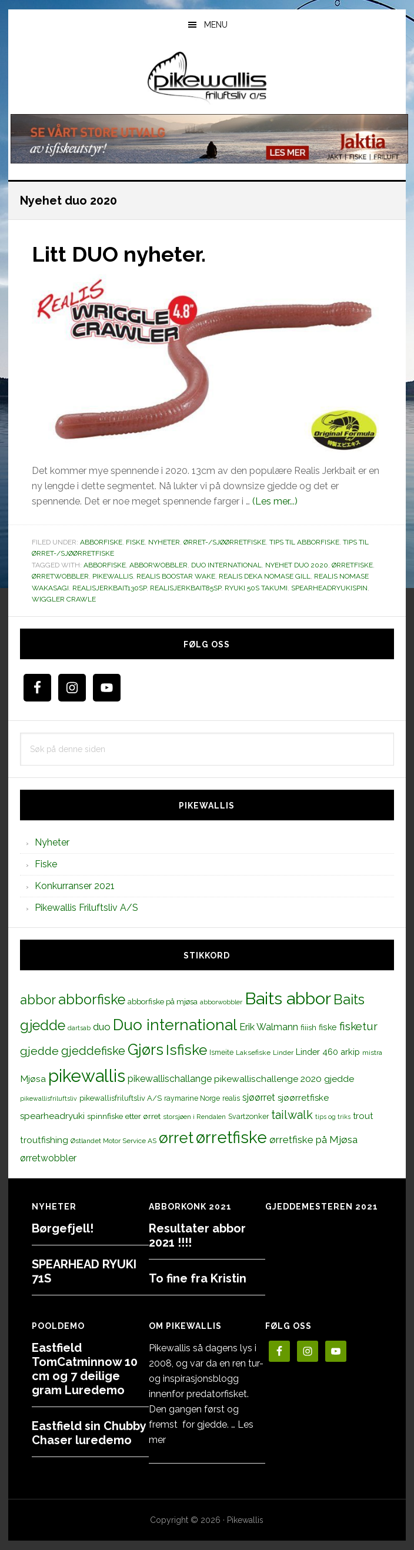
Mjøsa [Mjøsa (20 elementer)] (33, 1078)
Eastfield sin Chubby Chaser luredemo (89, 1433)
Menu (216, 24)
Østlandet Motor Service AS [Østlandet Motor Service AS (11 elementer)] (113, 1141)
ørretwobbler (60, 576)
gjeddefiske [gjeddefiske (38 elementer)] (93, 1051)
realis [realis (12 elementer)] (231, 1098)
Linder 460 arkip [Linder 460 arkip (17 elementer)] (328, 1052)
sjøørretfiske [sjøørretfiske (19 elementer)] (303, 1098)
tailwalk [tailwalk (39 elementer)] (292, 1115)
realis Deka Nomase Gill (264, 576)
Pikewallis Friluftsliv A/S (86, 907)
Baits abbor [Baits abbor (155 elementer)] (288, 998)
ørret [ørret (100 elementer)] (176, 1138)
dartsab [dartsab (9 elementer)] (79, 1027)
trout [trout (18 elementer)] (363, 1116)
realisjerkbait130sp (109, 588)
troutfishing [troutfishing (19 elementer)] (44, 1140)
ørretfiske (352, 565)
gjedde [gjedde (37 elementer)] (39, 1051)
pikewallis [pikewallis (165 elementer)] (86, 1075)
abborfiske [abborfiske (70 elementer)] (91, 999)
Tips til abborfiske (304, 542)
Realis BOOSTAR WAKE (175, 576)
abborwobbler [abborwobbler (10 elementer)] (221, 1002)
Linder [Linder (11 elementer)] (283, 1052)
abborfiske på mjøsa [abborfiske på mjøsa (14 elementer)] (163, 1001)
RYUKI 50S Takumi (256, 588)
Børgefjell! (63, 1228)
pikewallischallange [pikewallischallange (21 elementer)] (170, 1078)
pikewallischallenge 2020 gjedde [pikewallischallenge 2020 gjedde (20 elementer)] (284, 1078)
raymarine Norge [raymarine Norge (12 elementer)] (192, 1098)
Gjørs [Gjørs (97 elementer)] (145, 1049)
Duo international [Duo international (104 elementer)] (175, 1024)
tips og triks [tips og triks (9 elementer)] (332, 1116)
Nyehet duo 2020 (296, 565)
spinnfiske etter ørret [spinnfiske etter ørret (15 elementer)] (124, 1116)
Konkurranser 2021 (75, 885)
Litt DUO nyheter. (119, 254)
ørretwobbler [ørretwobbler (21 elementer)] (48, 1158)
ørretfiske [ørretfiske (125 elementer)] (231, 1137)
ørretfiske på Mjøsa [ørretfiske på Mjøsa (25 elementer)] (313, 1139)
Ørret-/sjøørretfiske (224, 542)
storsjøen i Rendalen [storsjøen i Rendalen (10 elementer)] (194, 1117)
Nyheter (164, 542)
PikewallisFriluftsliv (207, 78)
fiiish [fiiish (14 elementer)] (308, 1027)
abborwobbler (158, 565)
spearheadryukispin (329, 588)
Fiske (135, 542)
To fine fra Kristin (197, 1278)
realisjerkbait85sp (185, 588)
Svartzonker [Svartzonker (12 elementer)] (248, 1116)
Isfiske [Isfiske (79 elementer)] (186, 1049)
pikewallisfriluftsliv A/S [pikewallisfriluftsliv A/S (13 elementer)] (120, 1098)
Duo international (226, 565)
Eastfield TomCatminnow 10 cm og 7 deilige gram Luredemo (85, 1369)
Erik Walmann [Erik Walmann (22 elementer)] (268, 1027)
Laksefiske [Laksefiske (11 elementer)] (253, 1052)
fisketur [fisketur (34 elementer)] (358, 1026)
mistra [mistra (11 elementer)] (372, 1052)
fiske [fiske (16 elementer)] (328, 1027)
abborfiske (105, 565)
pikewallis (112, 576)
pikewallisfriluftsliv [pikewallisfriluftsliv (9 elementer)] (48, 1098)
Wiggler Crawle (64, 599)
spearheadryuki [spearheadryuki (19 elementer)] (52, 1116)
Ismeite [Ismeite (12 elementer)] (221, 1052)
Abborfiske (101, 542)
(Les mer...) (275, 501)
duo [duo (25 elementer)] (102, 1027)
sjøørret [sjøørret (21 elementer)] (258, 1097)
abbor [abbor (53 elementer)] (38, 999)
